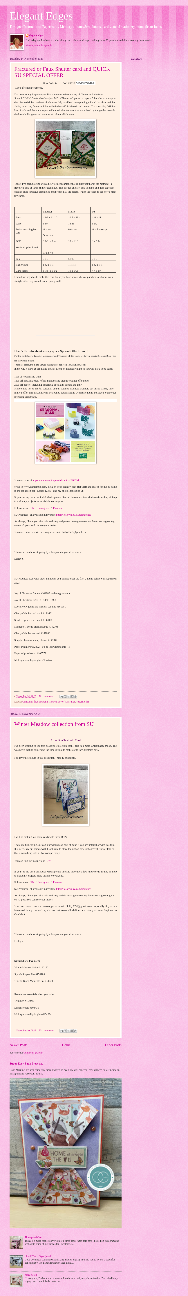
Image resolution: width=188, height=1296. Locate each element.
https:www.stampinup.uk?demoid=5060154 (55, 480)
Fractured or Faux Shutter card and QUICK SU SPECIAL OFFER (62, 72)
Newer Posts (18, 1045)
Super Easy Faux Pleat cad (26, 1063)
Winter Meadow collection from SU (54, 724)
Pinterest (57, 508)
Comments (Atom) (33, 1052)
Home (66, 1045)
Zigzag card (31, 1275)
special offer (83, 701)
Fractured (52, 701)
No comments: (47, 696)
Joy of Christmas (66, 701)
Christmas (27, 701)
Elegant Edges (41, 16)
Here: (48, 860)
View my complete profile (39, 45)
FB (32, 508)
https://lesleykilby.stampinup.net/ (73, 514)
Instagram (43, 508)
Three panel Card (33, 1237)
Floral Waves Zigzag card (38, 1256)
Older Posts (113, 1045)
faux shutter (40, 701)
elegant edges (36, 35)
